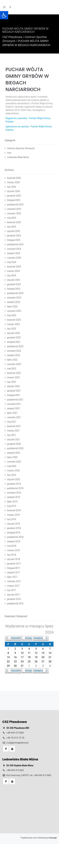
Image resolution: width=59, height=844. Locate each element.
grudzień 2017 (14, 563)
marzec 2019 (13, 515)
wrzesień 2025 (14, 209)
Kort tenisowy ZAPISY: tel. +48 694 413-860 (28, 775)
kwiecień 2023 (14, 320)
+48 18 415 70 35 (15, 737)
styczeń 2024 (13, 280)
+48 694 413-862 (15, 770)
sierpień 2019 (13, 497)
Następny (39, 638)
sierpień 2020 (13, 453)
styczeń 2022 (13, 386)
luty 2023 (11, 328)
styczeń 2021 (13, 439)
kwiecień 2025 (14, 222)
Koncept (53, 838)
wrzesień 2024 (14, 249)
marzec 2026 (13, 182)
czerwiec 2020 (14, 461)
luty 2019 (11, 519)
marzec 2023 (13, 324)
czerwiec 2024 (14, 257)
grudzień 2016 (14, 599)
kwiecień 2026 (14, 178)
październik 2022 (15, 346)
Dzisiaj (27, 638)
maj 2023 (11, 315)
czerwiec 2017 (14, 581)
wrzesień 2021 (14, 404)
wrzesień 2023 (14, 297)
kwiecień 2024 (14, 266)
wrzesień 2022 (14, 351)
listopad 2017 (13, 568)
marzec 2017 (13, 586)
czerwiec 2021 (14, 417)
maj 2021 (11, 421)
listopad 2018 (13, 532)
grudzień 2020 (14, 444)
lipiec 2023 (12, 306)
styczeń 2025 (13, 231)
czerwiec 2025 (14, 213)
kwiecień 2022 (14, 373)
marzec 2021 (13, 430)
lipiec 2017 (12, 577)
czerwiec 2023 (14, 311)
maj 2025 (11, 218)
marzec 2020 (13, 470)
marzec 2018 (13, 550)
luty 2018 (11, 554)
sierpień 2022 (13, 355)
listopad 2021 (13, 395)
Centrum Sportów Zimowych (21, 148)
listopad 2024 (13, 240)
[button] (4, 15)
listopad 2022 (13, 342)
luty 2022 (11, 382)
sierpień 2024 (13, 253)
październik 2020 (15, 448)
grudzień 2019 (14, 484)
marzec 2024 (13, 271)
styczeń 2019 (13, 523)
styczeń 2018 (13, 559)
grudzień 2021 (14, 390)
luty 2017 (11, 590)
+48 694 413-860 (15, 732)
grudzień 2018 (14, 528)
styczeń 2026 (13, 191)
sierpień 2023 (13, 302)
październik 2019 (15, 488)
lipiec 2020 (12, 457)
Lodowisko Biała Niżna (18, 157)
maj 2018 (11, 546)
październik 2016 (15, 603)
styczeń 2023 (13, 333)
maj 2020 (11, 466)
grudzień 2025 (14, 195)
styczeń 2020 (13, 479)
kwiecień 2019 (14, 510)
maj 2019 (11, 506)
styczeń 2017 (13, 594)
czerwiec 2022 (14, 364)
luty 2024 (11, 275)
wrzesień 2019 (14, 492)
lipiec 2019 (12, 501)
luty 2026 (11, 187)
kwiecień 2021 (14, 426)
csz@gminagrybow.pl (17, 742)
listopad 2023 (13, 289)
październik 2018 (15, 537)
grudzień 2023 (14, 284)
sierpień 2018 (13, 541)
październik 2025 (15, 204)
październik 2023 (15, 293)
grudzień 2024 (14, 235)
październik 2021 (15, 399)
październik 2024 (15, 244)
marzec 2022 (13, 377)
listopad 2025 (13, 200)
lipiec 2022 (12, 359)
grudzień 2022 (14, 337)
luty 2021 (11, 435)
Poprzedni (14, 638)
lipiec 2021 (12, 413)
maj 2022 (11, 368)
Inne (9, 153)
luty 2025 (11, 226)
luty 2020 (11, 475)
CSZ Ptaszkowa (12, 37)
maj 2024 (11, 262)
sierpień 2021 (13, 408)
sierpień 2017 (13, 572)
